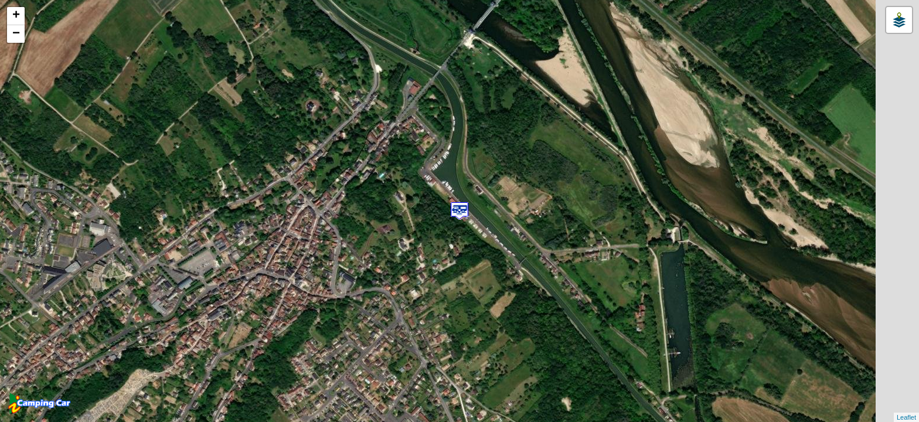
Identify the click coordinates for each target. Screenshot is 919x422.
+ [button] (16, 16)
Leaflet (906, 417)
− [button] (16, 34)
